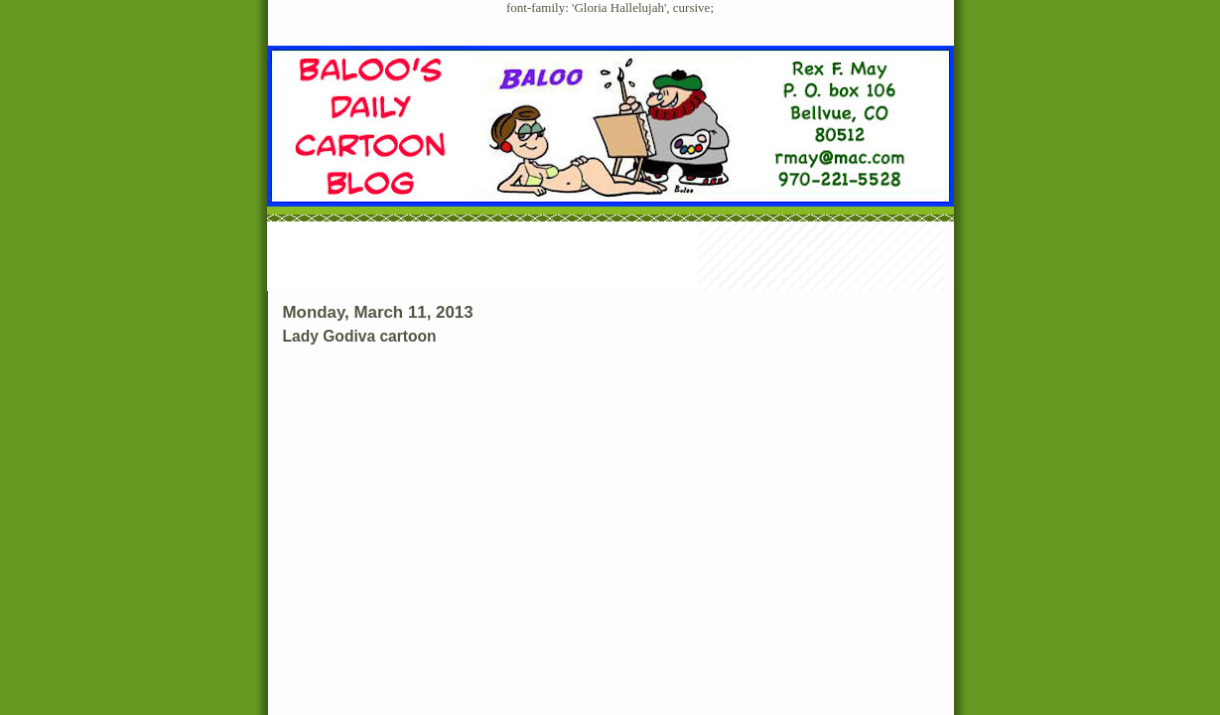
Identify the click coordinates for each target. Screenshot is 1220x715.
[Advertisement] (610, 258)
